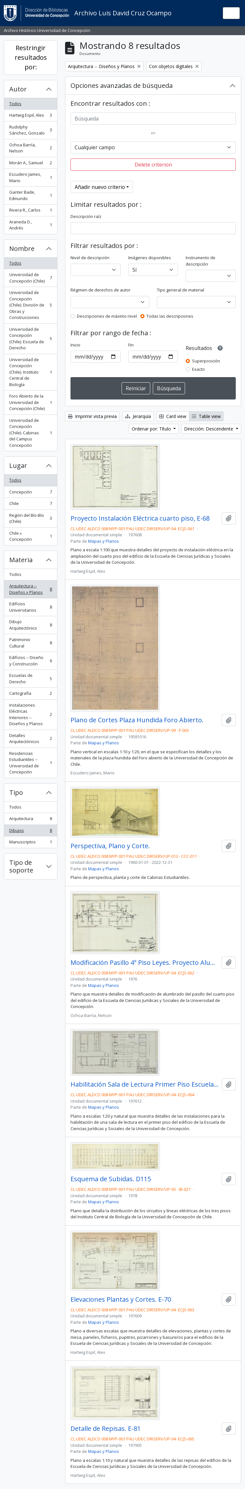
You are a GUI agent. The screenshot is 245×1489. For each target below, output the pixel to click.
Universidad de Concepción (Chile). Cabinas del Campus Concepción (30, 432)
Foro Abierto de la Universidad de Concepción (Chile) (30, 402)
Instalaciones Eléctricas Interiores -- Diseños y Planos (30, 714)
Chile (30, 504)
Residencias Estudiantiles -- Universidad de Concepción (30, 762)
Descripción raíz (86, 216)
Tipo (16, 792)
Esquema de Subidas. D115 (111, 1179)
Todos (15, 103)
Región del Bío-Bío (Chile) (30, 518)
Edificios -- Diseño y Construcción (30, 661)
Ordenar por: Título (152, 429)
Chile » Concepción (30, 536)
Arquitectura (30, 820)
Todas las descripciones (169, 316)
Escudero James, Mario (30, 177)
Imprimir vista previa (92, 416)
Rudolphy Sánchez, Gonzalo (30, 130)
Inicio (75, 345)
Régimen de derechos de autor (100, 290)
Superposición (206, 361)
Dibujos (30, 831)
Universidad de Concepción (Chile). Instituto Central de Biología (30, 372)
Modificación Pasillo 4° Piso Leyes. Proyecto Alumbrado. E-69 (145, 962)
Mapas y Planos (103, 541)
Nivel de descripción (90, 257)
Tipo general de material (180, 290)
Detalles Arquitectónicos (30, 739)
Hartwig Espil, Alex (30, 116)
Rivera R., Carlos (30, 211)
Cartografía (30, 694)
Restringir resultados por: (31, 57)
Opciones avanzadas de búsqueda (122, 85)
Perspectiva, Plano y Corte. (110, 846)
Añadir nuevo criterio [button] (100, 186)
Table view (206, 416)
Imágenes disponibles (149, 257)
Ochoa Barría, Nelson (30, 148)
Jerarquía (138, 416)
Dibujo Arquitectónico (30, 625)
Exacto (198, 369)
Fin (131, 345)
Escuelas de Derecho (30, 678)
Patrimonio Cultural (30, 643)
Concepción (30, 493)
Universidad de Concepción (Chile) (30, 278)
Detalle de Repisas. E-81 (106, 1428)
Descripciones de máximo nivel (107, 316)
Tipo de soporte (21, 866)
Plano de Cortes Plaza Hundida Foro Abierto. (137, 720)
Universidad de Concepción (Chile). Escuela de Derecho (30, 338)
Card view (172, 416)
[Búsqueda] (153, 118)
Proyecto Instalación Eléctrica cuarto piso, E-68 (140, 518)
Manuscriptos (30, 843)
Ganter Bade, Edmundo (30, 195)
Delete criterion (153, 164)
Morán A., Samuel (30, 164)
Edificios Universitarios (30, 607)
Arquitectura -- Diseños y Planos (30, 589)
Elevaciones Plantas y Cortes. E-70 (121, 1299)
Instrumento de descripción (200, 261)
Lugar (18, 465)
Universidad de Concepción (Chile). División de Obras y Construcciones (30, 305)
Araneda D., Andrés (30, 225)
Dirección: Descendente (209, 429)
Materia (21, 559)
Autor (18, 89)
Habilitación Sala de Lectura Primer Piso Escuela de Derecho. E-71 (145, 1084)
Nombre (21, 248)
